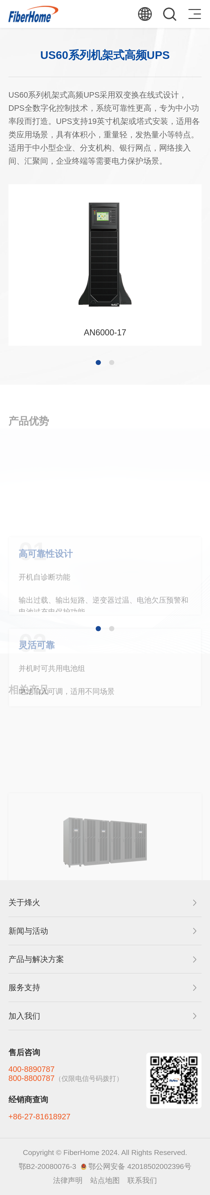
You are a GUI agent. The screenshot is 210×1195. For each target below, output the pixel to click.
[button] (98, 362)
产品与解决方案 (36, 959)
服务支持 (24, 987)
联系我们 (142, 1180)
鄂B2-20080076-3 (47, 1166)
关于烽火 (24, 902)
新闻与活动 (28, 931)
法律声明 (68, 1180)
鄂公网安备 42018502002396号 (139, 1166)
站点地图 (105, 1180)
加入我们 (24, 1016)
